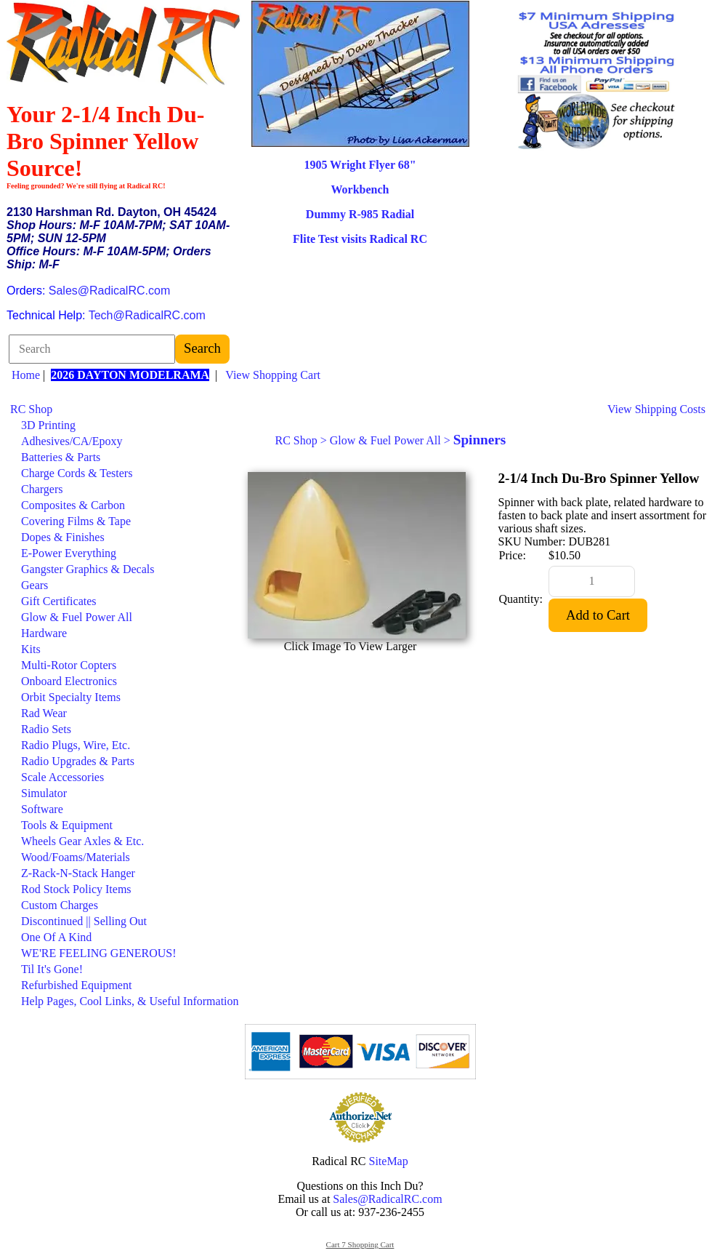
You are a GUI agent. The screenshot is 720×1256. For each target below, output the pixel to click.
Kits (31, 649)
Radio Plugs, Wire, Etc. (75, 745)
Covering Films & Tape (76, 521)
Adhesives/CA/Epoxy (72, 441)
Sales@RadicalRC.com (109, 290)
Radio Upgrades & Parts (77, 761)
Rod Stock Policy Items (76, 889)
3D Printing (48, 425)
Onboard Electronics (69, 681)
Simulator (44, 793)
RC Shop (31, 409)
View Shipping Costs (656, 409)
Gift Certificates (59, 601)
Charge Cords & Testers (76, 473)
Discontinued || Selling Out (84, 921)
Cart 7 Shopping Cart (360, 1244)
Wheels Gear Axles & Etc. (82, 841)
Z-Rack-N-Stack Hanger (78, 873)
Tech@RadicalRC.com (147, 315)
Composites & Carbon (73, 505)
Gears (34, 585)
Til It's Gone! (52, 969)
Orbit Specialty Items (71, 697)
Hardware (44, 633)
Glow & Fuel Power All (76, 617)
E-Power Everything (68, 553)
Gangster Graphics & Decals (88, 569)
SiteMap (388, 1161)
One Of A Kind (56, 937)
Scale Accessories (62, 777)
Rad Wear (44, 713)
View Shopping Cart (272, 375)
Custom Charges (59, 905)
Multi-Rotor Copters (68, 665)
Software (42, 809)
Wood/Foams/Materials (75, 857)
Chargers (41, 489)
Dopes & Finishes (63, 537)
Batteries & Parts (60, 457)
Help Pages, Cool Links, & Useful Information (130, 1001)
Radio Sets (46, 729)
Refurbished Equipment (76, 985)
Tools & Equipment (67, 825)
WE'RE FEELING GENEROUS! (99, 953)
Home (26, 375)
